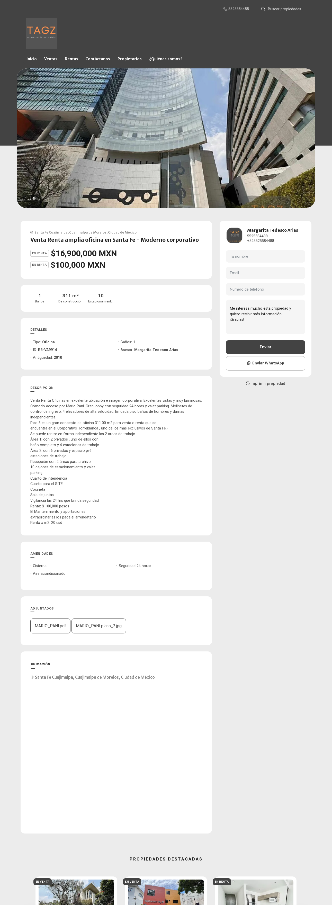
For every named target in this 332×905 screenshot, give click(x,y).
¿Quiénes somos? (165, 59)
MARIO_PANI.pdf (50, 625)
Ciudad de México (122, 232)
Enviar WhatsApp (265, 363)
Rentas (71, 59)
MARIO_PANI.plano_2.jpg (99, 625)
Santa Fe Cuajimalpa (51, 232)
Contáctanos (97, 59)
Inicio (31, 59)
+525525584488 (260, 241)
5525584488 (257, 236)
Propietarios (130, 59)
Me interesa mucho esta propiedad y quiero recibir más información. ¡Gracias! (265, 317)
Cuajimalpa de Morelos (87, 232)
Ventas (50, 59)
